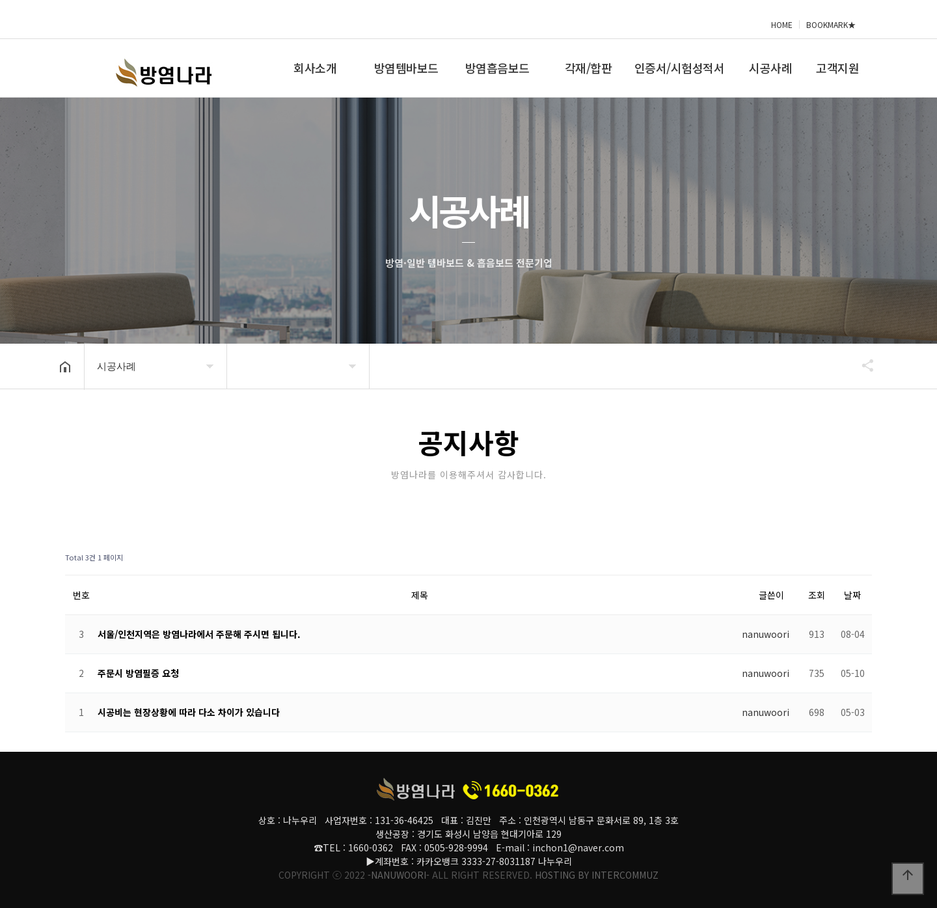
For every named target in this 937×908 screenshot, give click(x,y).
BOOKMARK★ (831, 24)
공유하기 (861, 365)
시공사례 (770, 67)
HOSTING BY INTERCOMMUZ (597, 874)
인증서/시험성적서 (679, 67)
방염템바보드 (406, 67)
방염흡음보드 (497, 67)
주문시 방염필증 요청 (138, 673)
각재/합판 (588, 67)
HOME (782, 24)
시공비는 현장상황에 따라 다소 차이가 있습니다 (189, 712)
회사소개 (314, 67)
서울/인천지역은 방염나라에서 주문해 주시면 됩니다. (199, 633)
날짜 (852, 594)
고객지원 (837, 67)
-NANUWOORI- (398, 874)
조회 (816, 594)
